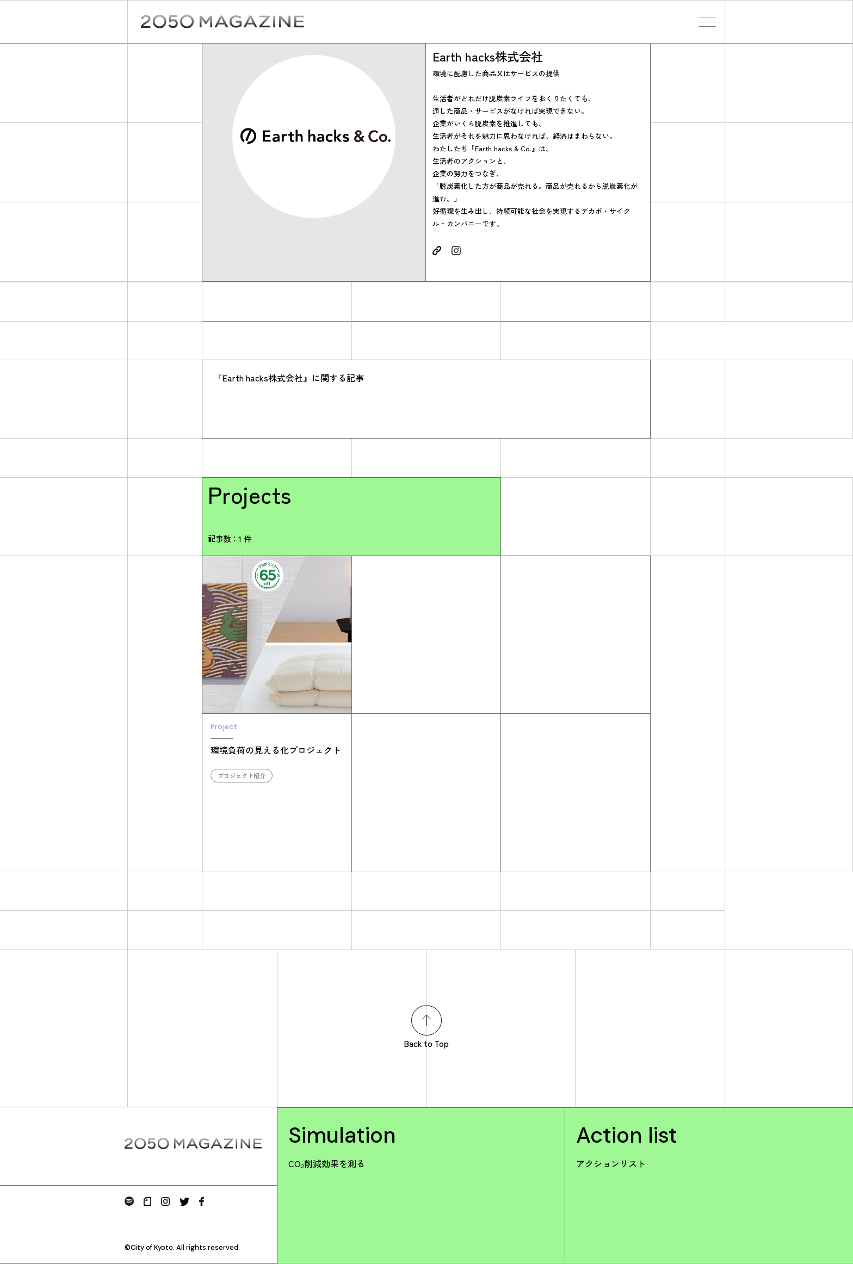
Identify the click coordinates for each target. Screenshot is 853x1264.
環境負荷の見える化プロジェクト (276, 752)
